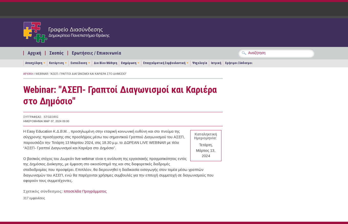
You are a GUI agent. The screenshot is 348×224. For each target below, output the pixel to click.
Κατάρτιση (56, 63)
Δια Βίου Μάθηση (105, 63)
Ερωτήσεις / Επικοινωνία (96, 53)
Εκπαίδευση (79, 63)
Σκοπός (56, 53)
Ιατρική (216, 63)
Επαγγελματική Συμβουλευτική (164, 63)
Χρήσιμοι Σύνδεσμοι (238, 63)
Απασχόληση (33, 63)
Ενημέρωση (128, 63)
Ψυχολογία (199, 63)
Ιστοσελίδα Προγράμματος (85, 191)
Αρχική (34, 53)
